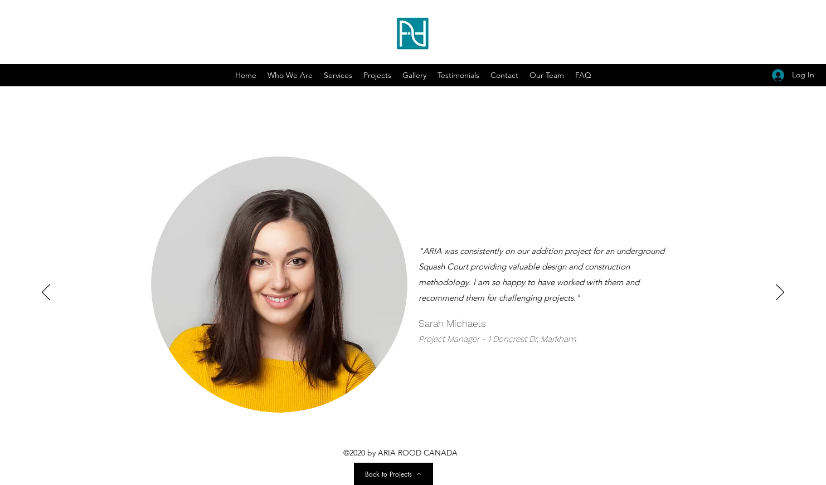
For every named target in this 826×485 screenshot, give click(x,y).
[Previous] (46, 293)
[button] (414, 75)
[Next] (780, 293)
